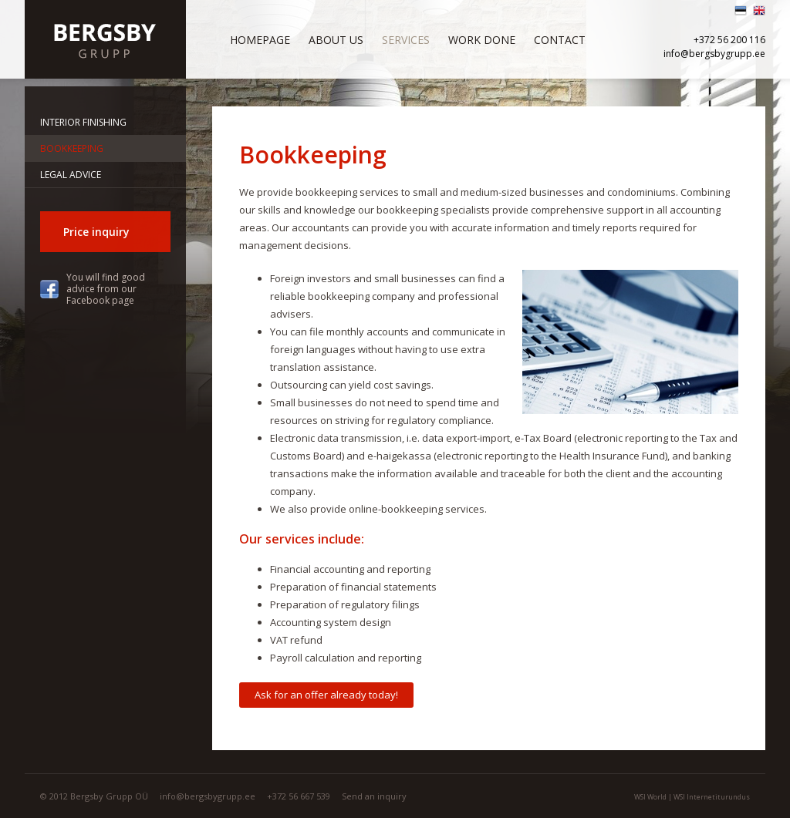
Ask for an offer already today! (326, 695)
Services (406, 39)
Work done (481, 39)
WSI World (650, 797)
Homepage (260, 39)
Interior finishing (83, 122)
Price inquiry (96, 231)
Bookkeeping (71, 148)
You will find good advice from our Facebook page (105, 288)
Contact (560, 39)
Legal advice (70, 174)
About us (336, 39)
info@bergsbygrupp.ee (714, 53)
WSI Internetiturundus (712, 797)
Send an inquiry (374, 796)
